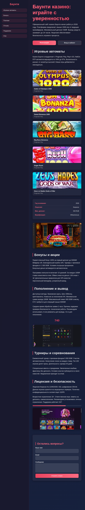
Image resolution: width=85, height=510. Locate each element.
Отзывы (6, 25)
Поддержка (7, 31)
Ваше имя (38, 448)
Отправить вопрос (57, 475)
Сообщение (39, 462)
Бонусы (6, 15)
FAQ (4, 36)
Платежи (6, 20)
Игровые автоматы (9, 10)
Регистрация (44, 42)
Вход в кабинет (69, 43)
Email (37, 455)
